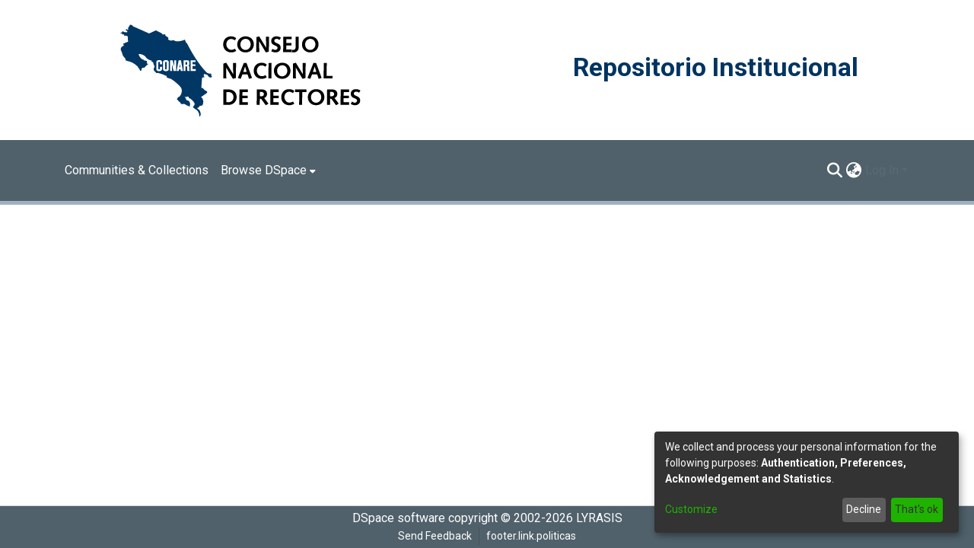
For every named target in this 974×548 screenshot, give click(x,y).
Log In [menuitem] (882, 170)
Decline (863, 509)
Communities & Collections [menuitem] (136, 170)
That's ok (916, 509)
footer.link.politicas (531, 536)
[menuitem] (268, 170)
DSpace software (398, 518)
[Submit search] (835, 170)
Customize (691, 509)
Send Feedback (435, 536)
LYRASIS (599, 518)
